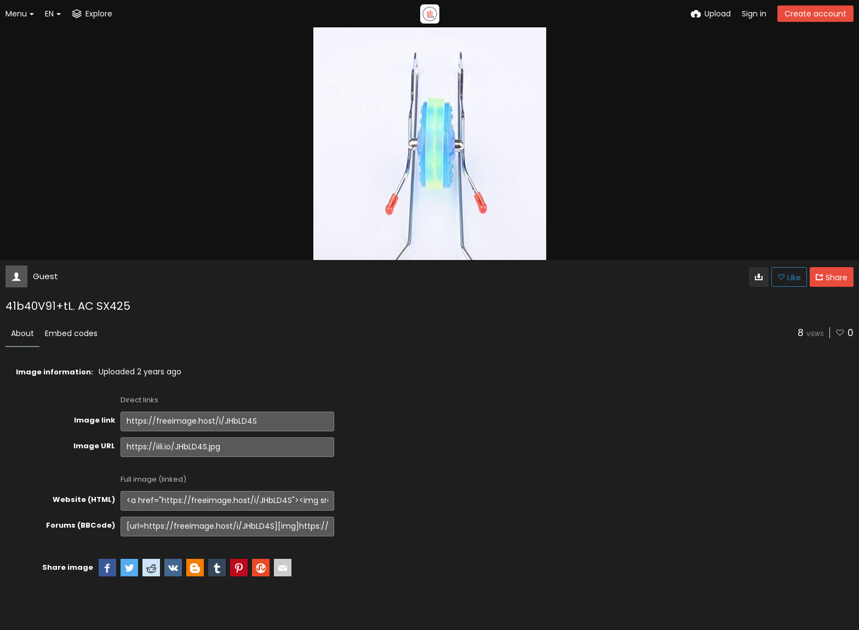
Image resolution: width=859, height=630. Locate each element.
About (22, 333)
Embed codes (71, 333)
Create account (815, 13)
